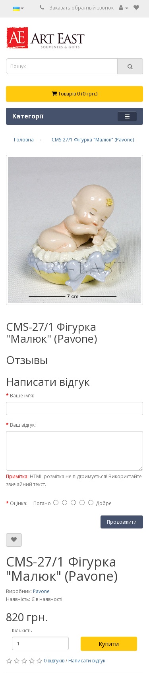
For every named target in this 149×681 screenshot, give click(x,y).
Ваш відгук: (23, 425)
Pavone (41, 591)
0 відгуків (54, 660)
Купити (109, 644)
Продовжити (122, 522)
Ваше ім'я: (22, 395)
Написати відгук (86, 660)
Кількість (22, 630)
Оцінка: (18, 503)
